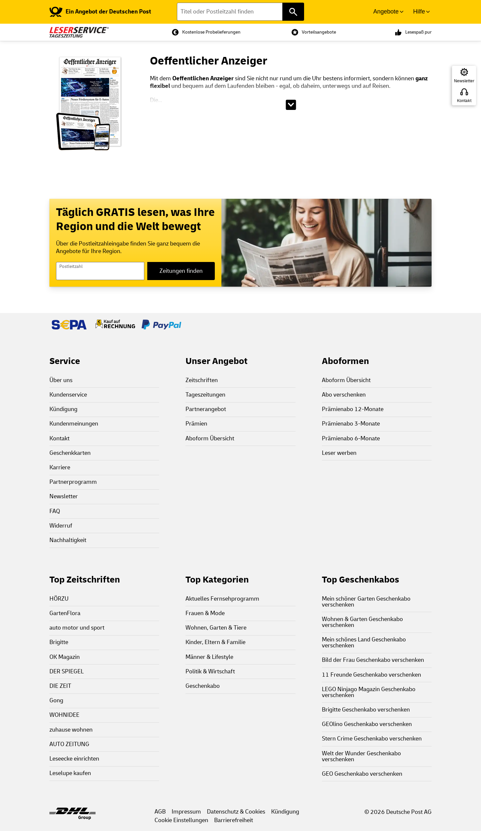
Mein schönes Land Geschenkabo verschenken (364, 642)
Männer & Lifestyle (209, 657)
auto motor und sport (76, 628)
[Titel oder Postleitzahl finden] (240, 12)
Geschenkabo (202, 686)
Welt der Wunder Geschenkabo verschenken (361, 756)
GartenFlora (64, 613)
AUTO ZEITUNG (69, 744)
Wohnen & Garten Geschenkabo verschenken (362, 622)
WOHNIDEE (64, 715)
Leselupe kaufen (70, 773)
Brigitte (58, 642)
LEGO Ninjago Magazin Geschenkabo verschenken (368, 692)
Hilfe (419, 11)
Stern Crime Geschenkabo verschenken (372, 738)
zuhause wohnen (71, 730)
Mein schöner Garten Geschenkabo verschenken (366, 602)
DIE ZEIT (60, 686)
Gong (56, 700)
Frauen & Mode (205, 613)
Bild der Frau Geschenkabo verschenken (373, 660)
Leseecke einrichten (74, 759)
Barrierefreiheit (233, 820)
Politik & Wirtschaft (210, 671)
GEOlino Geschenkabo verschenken (367, 724)
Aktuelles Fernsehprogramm (222, 599)
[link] (100, 12)
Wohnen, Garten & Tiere (215, 628)
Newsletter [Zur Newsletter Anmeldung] (464, 81)
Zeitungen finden (181, 271)
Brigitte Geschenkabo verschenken (366, 710)
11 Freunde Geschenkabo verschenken (371, 675)
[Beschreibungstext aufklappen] (291, 105)
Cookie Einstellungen (181, 820)
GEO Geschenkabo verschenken (362, 774)
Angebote (386, 11)
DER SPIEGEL (66, 671)
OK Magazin (64, 657)
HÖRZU (59, 599)
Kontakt (464, 100)
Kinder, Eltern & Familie (215, 642)
